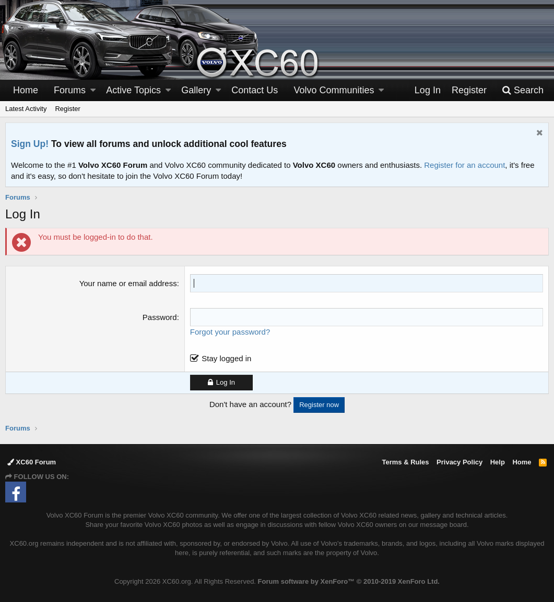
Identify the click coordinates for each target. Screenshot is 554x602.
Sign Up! (30, 144)
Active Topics (133, 90)
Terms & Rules (405, 462)
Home (25, 90)
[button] (93, 90)
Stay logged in (226, 358)
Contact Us (254, 90)
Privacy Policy (459, 462)
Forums (70, 90)
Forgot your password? (230, 331)
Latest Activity (25, 109)
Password (160, 317)
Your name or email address (128, 283)
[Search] (523, 90)
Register (67, 109)
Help (497, 462)
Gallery (196, 90)
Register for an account (464, 165)
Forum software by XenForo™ (349, 581)
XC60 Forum (31, 462)
